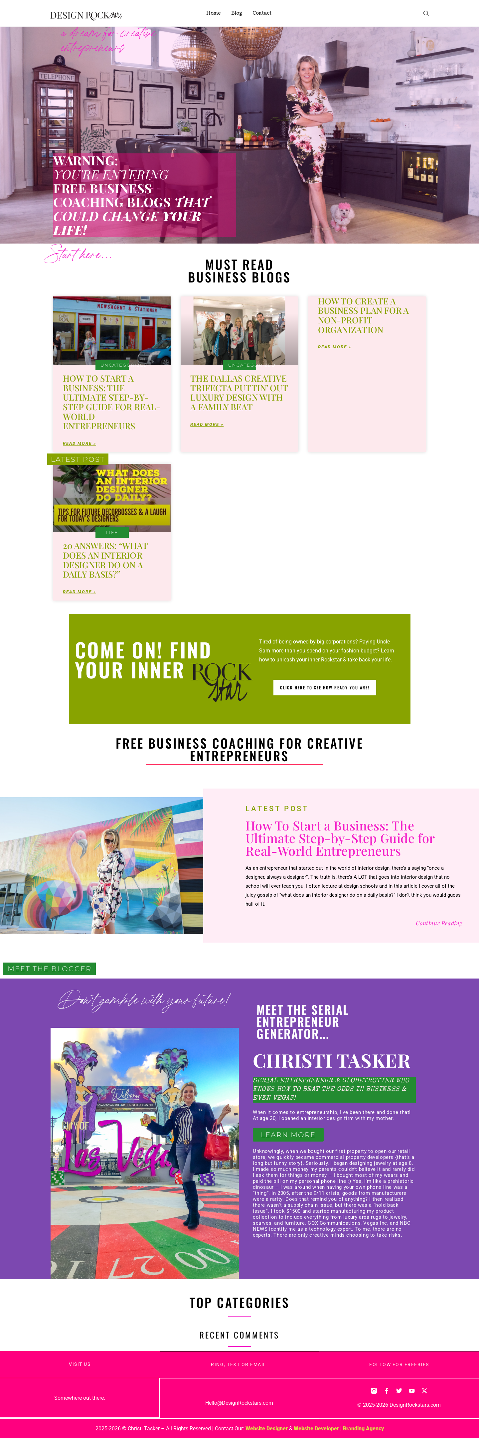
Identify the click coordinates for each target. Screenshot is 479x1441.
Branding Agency (363, 1431)
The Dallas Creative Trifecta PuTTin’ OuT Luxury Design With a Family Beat (239, 392)
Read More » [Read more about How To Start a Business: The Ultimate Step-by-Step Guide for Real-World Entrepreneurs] (79, 444)
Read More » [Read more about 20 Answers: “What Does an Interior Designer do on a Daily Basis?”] (79, 593)
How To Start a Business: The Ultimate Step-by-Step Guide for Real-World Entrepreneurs (111, 402)
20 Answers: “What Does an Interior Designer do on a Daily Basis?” (105, 561)
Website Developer (316, 1431)
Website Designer (266, 1431)
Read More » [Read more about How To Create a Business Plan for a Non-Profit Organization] (334, 347)
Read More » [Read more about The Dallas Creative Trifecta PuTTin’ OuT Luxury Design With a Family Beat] (207, 425)
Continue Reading (439, 925)
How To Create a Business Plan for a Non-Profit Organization (363, 315)
